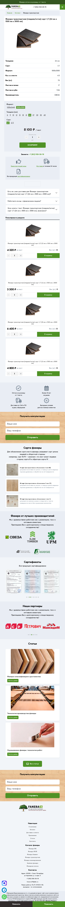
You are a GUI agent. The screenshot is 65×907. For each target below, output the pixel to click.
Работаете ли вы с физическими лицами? (24, 201)
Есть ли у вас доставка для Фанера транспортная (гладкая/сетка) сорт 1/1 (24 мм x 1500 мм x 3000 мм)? (29, 193)
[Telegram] (4, 883)
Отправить (32, 437)
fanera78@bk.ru (32, 882)
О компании (32, 827)
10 (13, 115)
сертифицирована (23, 176)
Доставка (39, 166)
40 (45, 115)
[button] (26, 597)
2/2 (12, 123)
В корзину (32, 145)
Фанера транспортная (32, 857)
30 (37, 115)
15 (19, 115)
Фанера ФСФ (32, 851)
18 (23, 115)
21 (26, 115)
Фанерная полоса (32, 866)
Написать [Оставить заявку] (16, 904)
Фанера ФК (32, 848)
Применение (32, 835)
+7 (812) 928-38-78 (39, 7)
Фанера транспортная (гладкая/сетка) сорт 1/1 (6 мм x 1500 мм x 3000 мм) (32, 283)
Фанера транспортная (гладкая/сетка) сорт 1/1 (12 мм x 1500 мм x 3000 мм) (32, 362)
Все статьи (32, 764)
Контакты (32, 841)
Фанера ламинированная (32, 860)
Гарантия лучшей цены (18, 166)
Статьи (32, 838)
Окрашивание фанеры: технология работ (24, 750)
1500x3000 (21, 107)
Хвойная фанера (32, 863)
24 (30, 115)
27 (33, 115)
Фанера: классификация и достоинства (24, 677)
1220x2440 (11, 107)
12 (16, 115)
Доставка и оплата (32, 832)
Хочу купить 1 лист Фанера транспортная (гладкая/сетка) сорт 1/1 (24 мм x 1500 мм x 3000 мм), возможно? (31, 209)
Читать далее (13, 680)
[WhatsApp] (4, 896)
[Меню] (62, 7)
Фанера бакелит (32, 854)
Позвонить (48, 904)
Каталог (32, 829)
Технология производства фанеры (21, 713)
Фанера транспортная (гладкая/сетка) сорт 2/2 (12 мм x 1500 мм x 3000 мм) (32, 244)
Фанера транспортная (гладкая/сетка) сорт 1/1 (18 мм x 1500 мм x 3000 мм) (32, 323)
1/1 (8, 123)
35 (41, 115)
